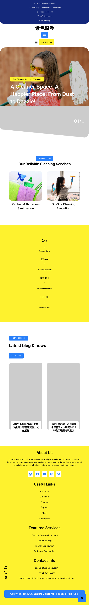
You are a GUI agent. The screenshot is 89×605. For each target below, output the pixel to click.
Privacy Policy (44, 20)
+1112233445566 (46, 572)
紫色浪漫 (44, 28)
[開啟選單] (44, 35)
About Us (44, 490)
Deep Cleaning (44, 540)
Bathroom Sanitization (44, 550)
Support (44, 506)
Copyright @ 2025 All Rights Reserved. (44, 593)
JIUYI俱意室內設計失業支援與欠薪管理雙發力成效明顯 (26, 427)
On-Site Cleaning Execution (45, 534)
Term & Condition (44, 16)
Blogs (44, 512)
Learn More (16, 356)
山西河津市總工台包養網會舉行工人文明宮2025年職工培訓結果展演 (63, 427)
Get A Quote (46, 42)
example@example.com (46, 3)
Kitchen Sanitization (44, 545)
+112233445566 (46, 12)
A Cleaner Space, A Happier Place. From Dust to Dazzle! (42, 94)
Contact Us (44, 518)
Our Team (44, 496)
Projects (44, 501)
